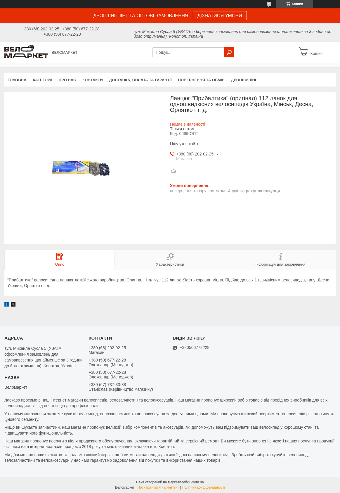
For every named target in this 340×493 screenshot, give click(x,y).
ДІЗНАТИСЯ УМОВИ (219, 15)
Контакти (92, 80)
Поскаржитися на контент (158, 487)
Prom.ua (197, 482)
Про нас (67, 80)
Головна (17, 80)
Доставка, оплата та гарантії (140, 80)
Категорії (42, 80)
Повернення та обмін (201, 80)
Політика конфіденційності (203, 487)
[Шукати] (229, 52)
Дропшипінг (244, 80)
